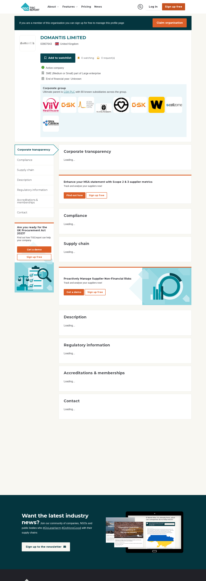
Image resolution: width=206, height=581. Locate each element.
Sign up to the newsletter (46, 546)
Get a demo (34, 249)
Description (24, 179)
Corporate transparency (33, 149)
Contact (22, 212)
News (98, 6)
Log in (153, 6)
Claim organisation (170, 22)
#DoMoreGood (71, 528)
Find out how (74, 194)
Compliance (24, 159)
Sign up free (173, 6)
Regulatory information (32, 189)
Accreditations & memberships (27, 201)
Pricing (86, 6)
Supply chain (25, 169)
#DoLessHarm (52, 528)
